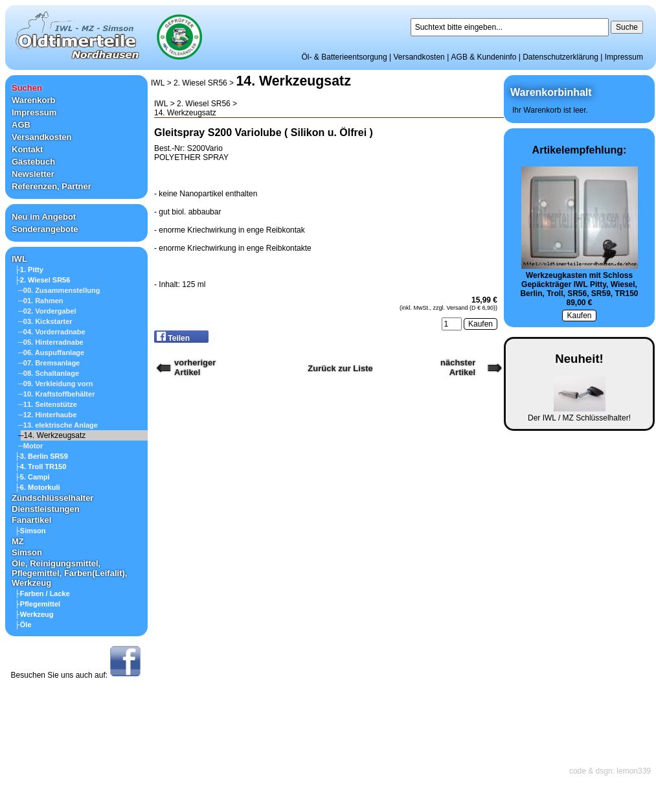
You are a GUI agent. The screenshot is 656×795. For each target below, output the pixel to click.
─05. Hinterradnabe (51, 342)
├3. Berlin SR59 (41, 456)
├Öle (23, 624)
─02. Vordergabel (47, 311)
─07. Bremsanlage (49, 363)
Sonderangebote (45, 229)
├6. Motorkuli (37, 487)
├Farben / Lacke (42, 593)
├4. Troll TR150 (40, 466)
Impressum (624, 57)
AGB (21, 125)
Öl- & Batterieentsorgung (344, 57)
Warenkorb (33, 100)
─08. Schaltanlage (48, 373)
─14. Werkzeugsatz (51, 435)
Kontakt (27, 149)
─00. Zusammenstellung (59, 290)
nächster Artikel (457, 367)
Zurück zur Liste (340, 368)
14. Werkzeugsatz (293, 81)
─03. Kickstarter (45, 321)
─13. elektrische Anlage (58, 425)
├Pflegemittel (37, 604)
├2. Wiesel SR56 (42, 280)
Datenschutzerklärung (560, 57)
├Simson (30, 531)
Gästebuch (33, 162)
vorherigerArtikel (195, 367)
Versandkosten (418, 57)
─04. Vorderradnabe (51, 332)
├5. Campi (32, 477)
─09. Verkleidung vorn (55, 383)
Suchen (27, 88)
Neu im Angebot (44, 217)
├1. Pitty (29, 269)
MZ (18, 541)
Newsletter (33, 174)
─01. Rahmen (40, 301)
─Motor (30, 446)
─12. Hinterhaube (47, 415)
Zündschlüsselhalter (52, 498)
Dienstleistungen (46, 509)
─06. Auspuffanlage (51, 352)
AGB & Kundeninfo (484, 57)
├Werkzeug (34, 614)
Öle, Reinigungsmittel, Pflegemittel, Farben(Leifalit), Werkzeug (69, 573)
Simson (27, 552)
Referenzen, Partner (51, 186)
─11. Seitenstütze (47, 404)
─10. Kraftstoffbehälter (56, 394)
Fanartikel (31, 520)
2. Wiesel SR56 (200, 82)
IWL (19, 259)
